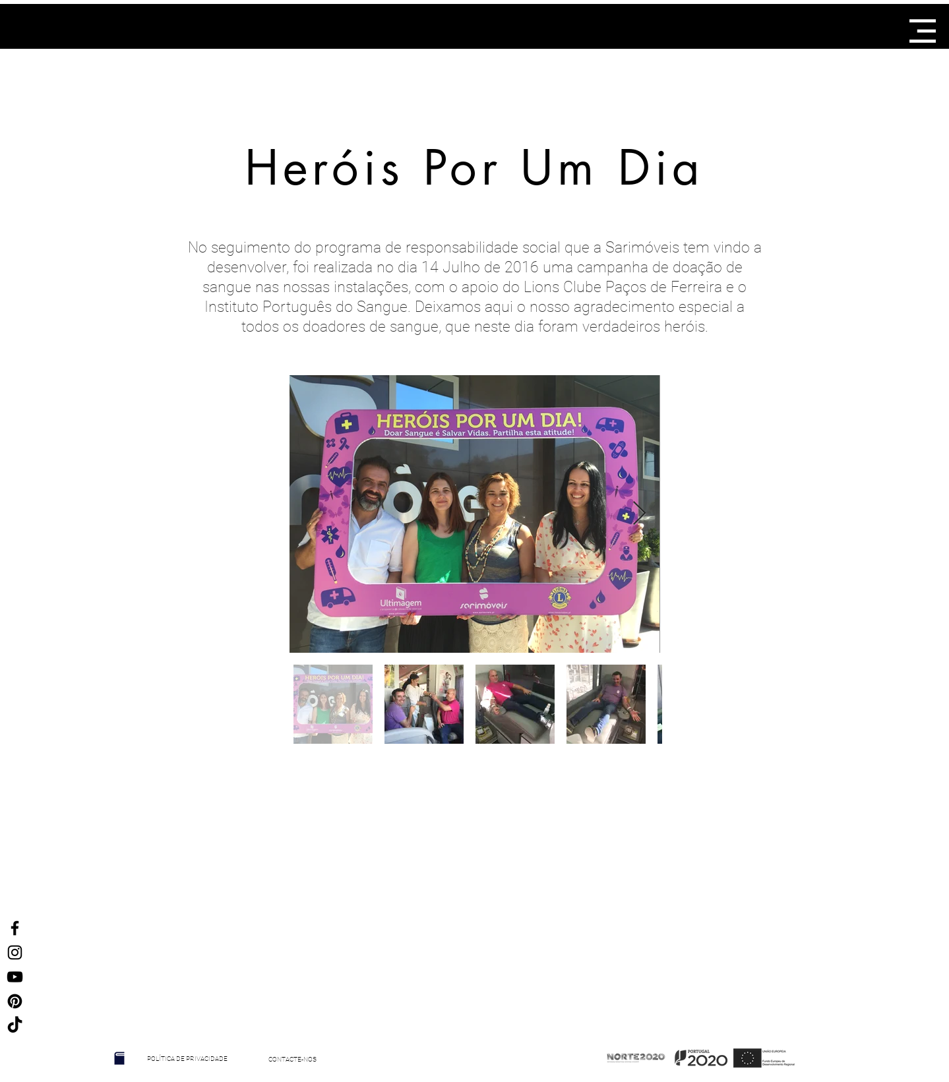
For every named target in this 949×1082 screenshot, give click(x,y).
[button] (922, 31)
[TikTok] (14, 1025)
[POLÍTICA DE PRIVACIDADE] (187, 1059)
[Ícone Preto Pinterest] (14, 1001)
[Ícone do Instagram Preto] (14, 952)
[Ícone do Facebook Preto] (14, 928)
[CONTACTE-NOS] (293, 1059)
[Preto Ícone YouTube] (14, 976)
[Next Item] (639, 514)
